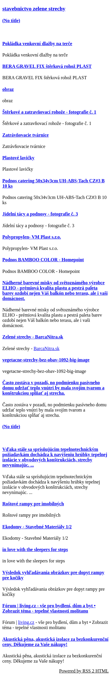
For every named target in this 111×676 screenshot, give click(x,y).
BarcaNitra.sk (46, 348)
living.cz (26, 622)
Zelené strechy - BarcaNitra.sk (32, 336)
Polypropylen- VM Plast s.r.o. (31, 236)
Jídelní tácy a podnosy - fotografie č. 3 (40, 213)
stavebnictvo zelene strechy (33, 9)
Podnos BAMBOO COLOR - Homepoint (43, 259)
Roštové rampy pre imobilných (33, 503)
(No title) (11, 20)
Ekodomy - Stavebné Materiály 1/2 (37, 526)
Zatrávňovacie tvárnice (25, 135)
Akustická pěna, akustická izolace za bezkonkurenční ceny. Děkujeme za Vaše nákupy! (55, 642)
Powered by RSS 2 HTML (84, 670)
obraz (8, 89)
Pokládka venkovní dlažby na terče (37, 43)
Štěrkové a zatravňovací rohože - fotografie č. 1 (49, 112)
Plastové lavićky (18, 157)
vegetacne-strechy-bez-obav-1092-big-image (45, 359)
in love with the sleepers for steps (35, 549)
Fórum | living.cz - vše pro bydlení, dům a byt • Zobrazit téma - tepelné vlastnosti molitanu (49, 608)
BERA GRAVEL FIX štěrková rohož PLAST (47, 66)
